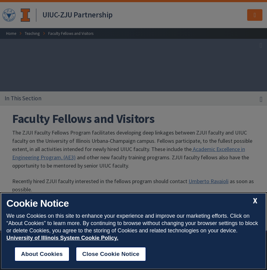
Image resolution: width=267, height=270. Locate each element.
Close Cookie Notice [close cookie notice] (110, 254)
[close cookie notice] (255, 201)
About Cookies (42, 254)
